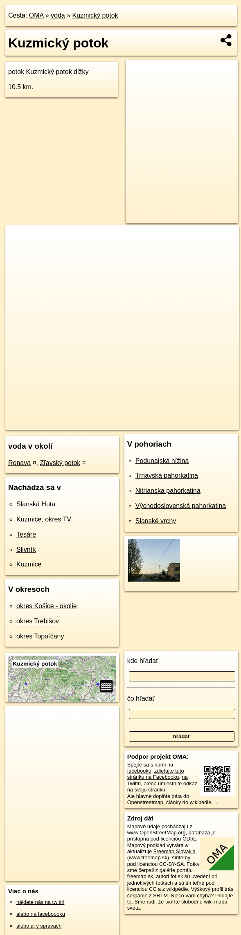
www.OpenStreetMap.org (156, 832)
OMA (36, 15)
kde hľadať (143, 660)
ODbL (189, 839)
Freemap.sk (133, 423)
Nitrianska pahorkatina (167, 490)
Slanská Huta (35, 504)
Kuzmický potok (95, 15)
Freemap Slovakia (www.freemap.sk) (161, 854)
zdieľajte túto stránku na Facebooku (155, 774)
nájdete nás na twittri (40, 902)
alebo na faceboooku (40, 914)
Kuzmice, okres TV (43, 519)
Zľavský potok (60, 462)
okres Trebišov (37, 621)
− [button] (19, 252)
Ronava (19, 462)
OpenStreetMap (91, 423)
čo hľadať (141, 698)
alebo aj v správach (38, 926)
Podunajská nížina (162, 460)
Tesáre (26, 534)
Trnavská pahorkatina (166, 475)
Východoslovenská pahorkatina (180, 505)
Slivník (26, 549)
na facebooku (150, 768)
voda (58, 15)
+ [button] (19, 239)
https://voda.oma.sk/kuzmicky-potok (198, 423)
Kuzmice (28, 564)
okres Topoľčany (40, 636)
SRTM (160, 895)
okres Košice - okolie (46, 605)
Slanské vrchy (155, 520)
